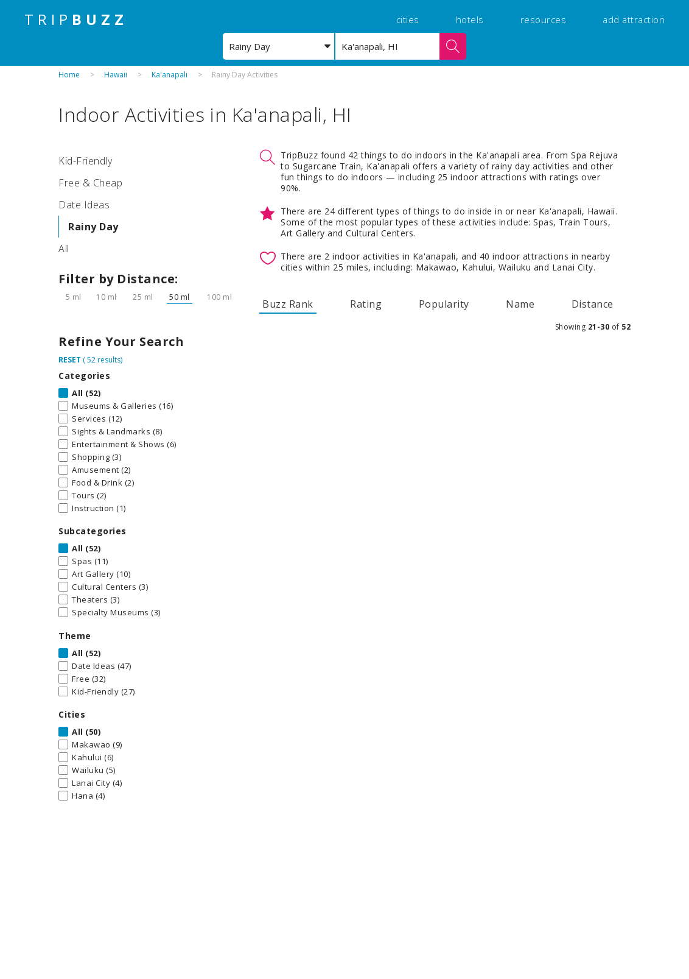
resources (543, 19)
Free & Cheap (90, 182)
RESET (69, 360)
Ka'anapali (169, 74)
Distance (593, 304)
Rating (366, 304)
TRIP (76, 19)
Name (520, 304)
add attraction (634, 19)
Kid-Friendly (85, 161)
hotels (470, 19)
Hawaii (115, 74)
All (63, 248)
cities (407, 19)
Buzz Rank (287, 304)
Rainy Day (93, 226)
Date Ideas (84, 204)
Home (69, 74)
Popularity (444, 304)
